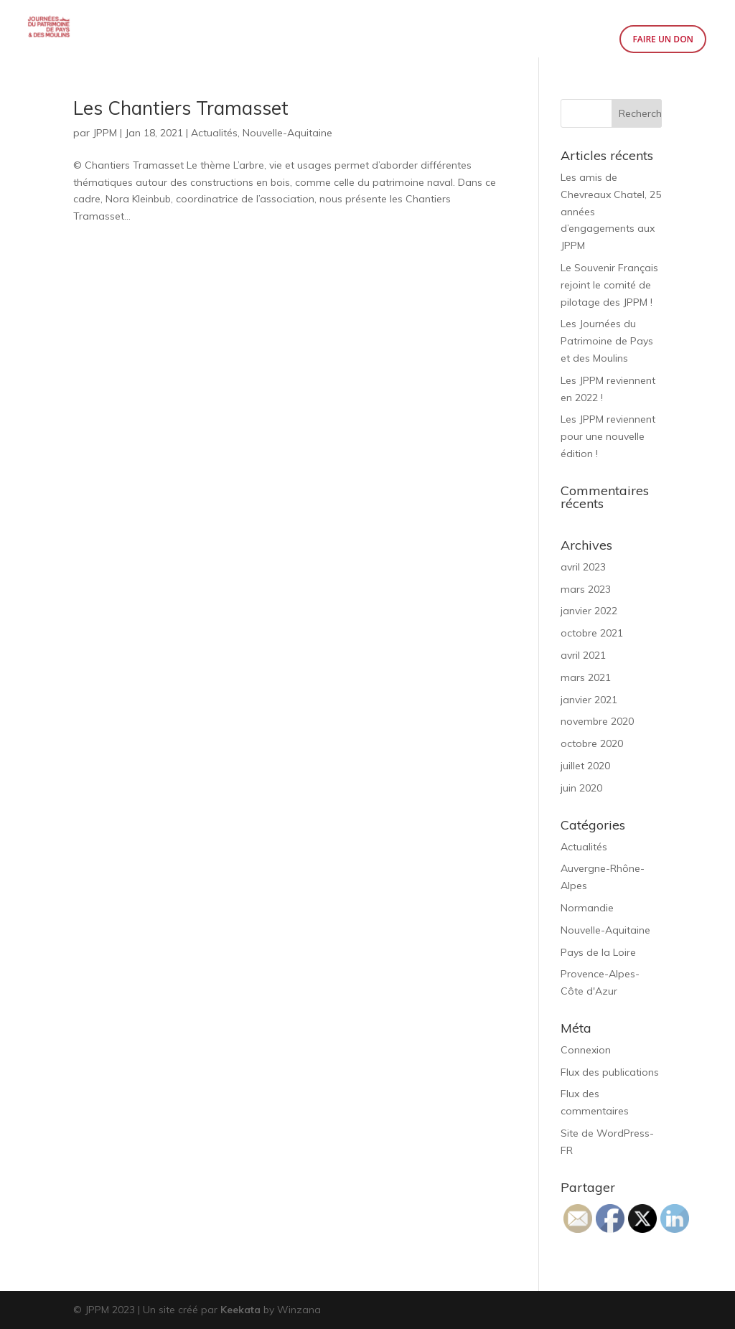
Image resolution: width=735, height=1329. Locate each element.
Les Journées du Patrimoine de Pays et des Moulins (607, 341)
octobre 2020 (592, 743)
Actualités (214, 132)
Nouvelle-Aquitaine (287, 132)
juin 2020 (581, 787)
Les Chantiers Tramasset (181, 108)
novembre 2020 (597, 721)
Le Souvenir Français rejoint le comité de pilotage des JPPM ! (609, 285)
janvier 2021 (589, 699)
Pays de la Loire (598, 952)
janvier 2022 (589, 610)
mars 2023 (586, 589)
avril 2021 (583, 655)
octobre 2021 (592, 632)
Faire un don (662, 39)
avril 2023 (583, 566)
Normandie (587, 907)
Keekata (240, 1309)
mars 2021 (586, 677)
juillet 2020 (585, 765)
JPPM (105, 132)
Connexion (586, 1049)
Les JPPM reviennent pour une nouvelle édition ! (608, 436)
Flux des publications (610, 1072)
